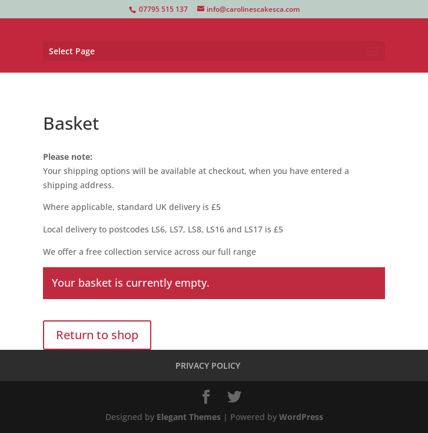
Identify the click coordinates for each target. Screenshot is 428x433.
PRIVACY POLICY (207, 365)
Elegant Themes (189, 416)
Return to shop (97, 335)
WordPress (301, 416)
